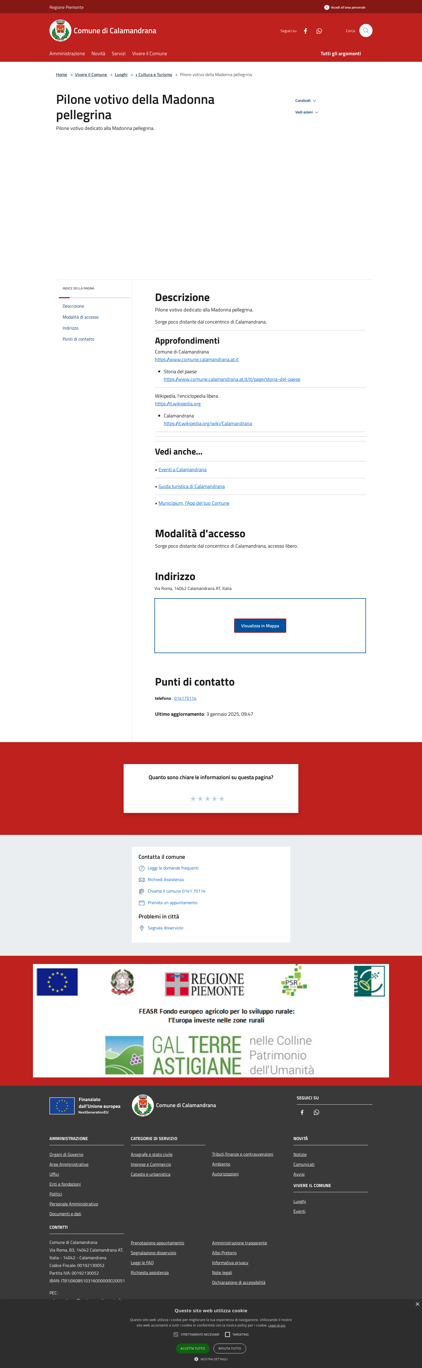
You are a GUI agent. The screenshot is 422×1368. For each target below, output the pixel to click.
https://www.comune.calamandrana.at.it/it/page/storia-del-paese (232, 379)
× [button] (417, 1304)
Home (61, 74)
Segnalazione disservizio (153, 1252)
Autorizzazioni (225, 1174)
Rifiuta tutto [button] (229, 1348)
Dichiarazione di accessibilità (238, 1282)
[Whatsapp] (317, 30)
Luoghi (121, 74)
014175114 (185, 698)
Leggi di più (276, 1325)
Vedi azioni (307, 112)
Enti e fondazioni (65, 1184)
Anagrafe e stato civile (152, 1154)
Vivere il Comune (91, 74)
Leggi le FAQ (142, 1262)
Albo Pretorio (224, 1252)
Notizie (300, 1154)
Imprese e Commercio (151, 1164)
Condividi (306, 100)
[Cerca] (366, 30)
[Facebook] (303, 30)
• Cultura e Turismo (153, 74)
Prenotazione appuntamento (157, 1242)
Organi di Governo (66, 1154)
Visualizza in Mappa (260, 625)
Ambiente (221, 1164)
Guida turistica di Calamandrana (192, 486)
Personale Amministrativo (73, 1203)
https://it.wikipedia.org (178, 403)
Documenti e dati (65, 1213)
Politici (55, 1194)
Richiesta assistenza (150, 1272)
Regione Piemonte (66, 7)
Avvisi (299, 1174)
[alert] (211, 1334)
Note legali (222, 1272)
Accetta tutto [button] (193, 1348)
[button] (211, 1359)
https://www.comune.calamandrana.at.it (196, 359)
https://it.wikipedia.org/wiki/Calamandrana (208, 423)
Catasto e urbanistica (150, 1174)
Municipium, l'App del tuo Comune (194, 503)
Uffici (54, 1174)
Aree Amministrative (68, 1164)
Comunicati (304, 1164)
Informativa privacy (230, 1262)
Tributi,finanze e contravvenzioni (242, 1154)
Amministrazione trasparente (239, 1242)
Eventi (299, 1211)
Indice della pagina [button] (78, 288)
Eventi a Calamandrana (183, 469)
